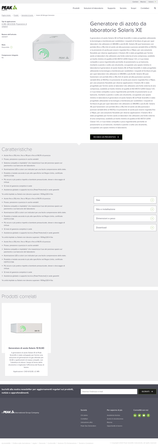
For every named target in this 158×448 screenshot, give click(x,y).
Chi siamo (84, 415)
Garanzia (42, 443)
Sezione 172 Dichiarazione (67, 443)
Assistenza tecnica (113, 415)
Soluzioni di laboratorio (93, 8)
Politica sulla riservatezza (21, 443)
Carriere (135, 2)
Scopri (133, 8)
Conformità (52, 443)
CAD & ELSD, (11, 24)
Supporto (111, 8)
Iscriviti (146, 391)
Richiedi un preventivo (104, 137)
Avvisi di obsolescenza (115, 419)
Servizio (123, 8)
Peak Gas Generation (88, 426)
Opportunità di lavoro (114, 426)
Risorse (143, 2)
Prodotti (76, 8)
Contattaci (145, 8)
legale (34, 443)
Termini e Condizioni (86, 443)
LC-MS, (4, 24)
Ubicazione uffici (86, 422)
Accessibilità (6, 443)
